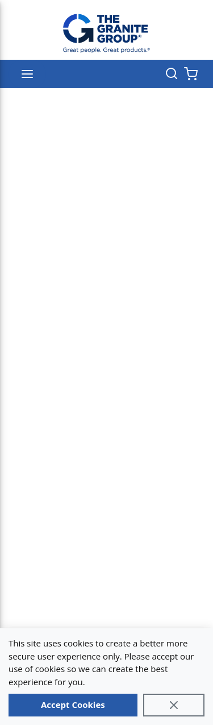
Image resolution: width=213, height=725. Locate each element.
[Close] (173, 705)
